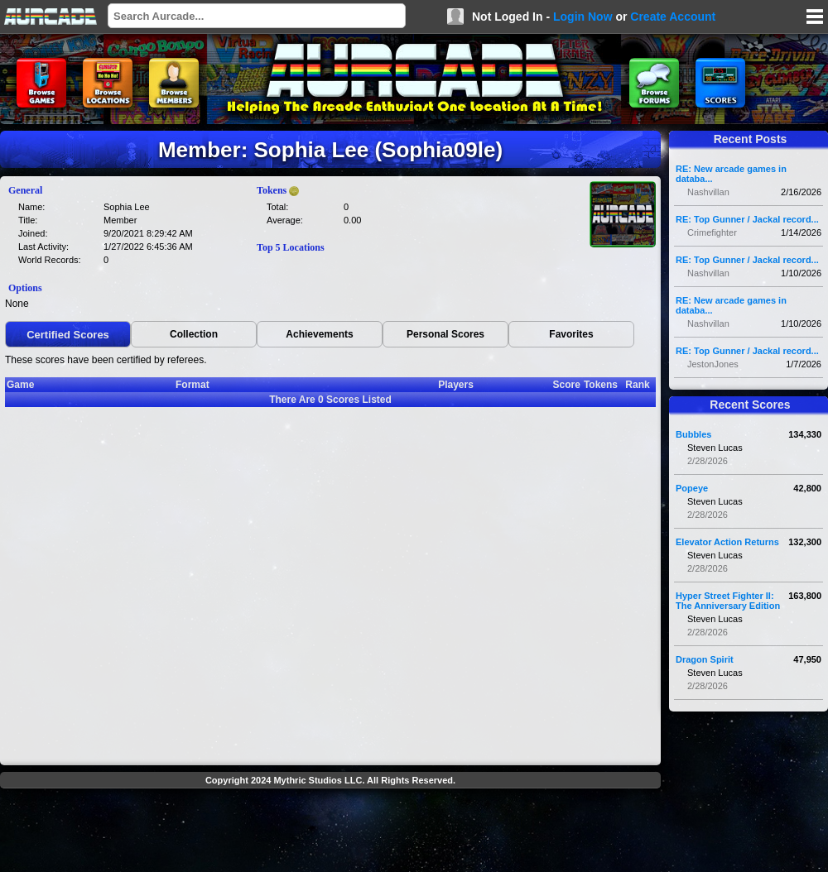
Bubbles (693, 434)
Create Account (672, 16)
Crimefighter (712, 232)
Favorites (571, 334)
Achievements (319, 334)
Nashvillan (708, 192)
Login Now (583, 16)
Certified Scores (67, 334)
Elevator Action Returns (727, 542)
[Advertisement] (330, 832)
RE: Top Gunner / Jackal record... (747, 219)
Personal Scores (445, 334)
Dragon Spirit (705, 659)
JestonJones (713, 364)
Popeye (692, 488)
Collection (194, 334)
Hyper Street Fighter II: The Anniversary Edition (728, 601)
